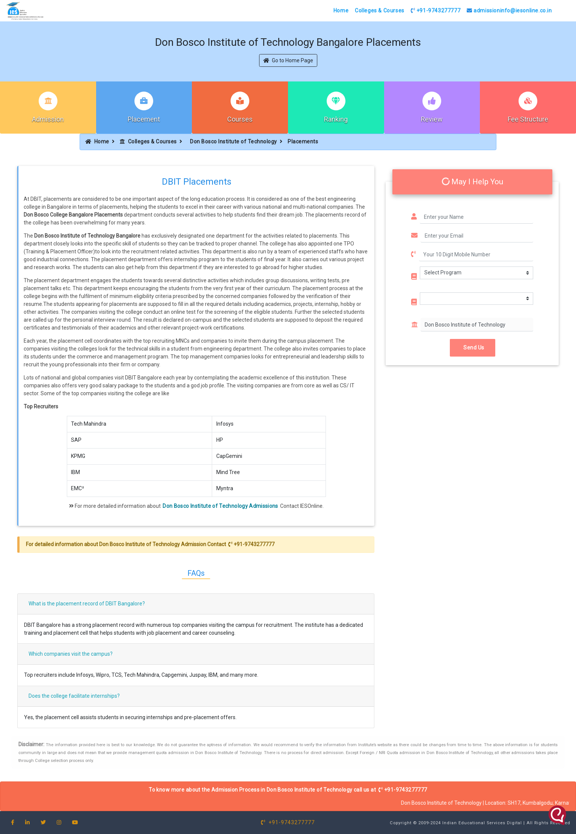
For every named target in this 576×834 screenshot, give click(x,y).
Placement (144, 119)
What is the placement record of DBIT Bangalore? (87, 604)
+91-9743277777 (436, 11)
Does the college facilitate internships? (74, 696)
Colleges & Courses (379, 11)
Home (340, 11)
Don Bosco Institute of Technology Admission (152, 544)
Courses (240, 119)
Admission (48, 119)
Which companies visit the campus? (71, 654)
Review (432, 119)
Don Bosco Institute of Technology (233, 141)
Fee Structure (528, 119)
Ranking (336, 119)
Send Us (472, 348)
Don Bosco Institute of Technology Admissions (220, 506)
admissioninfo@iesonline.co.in (509, 11)
